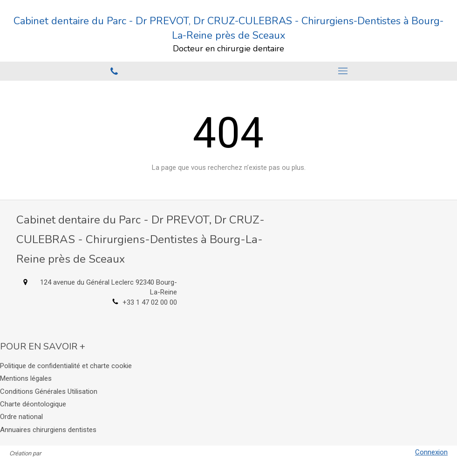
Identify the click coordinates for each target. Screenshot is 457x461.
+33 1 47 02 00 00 (150, 302)
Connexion (431, 452)
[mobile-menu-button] (343, 71)
